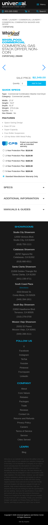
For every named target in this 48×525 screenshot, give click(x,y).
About (24, 389)
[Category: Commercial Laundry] (24, 96)
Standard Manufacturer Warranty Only (22, 176)
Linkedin (24, 376)
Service (24, 435)
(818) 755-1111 (24, 244)
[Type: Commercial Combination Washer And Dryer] (24, 94)
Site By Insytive (24, 522)
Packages (24, 401)
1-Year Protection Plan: (19, 150)
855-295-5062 (30, 479)
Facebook (24, 351)
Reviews (24, 410)
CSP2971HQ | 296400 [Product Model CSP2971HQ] (12, 56)
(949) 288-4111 (24, 334)
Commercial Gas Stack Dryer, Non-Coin (20, 49)
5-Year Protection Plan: (19, 171)
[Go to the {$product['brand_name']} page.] (11, 33)
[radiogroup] (24, 164)
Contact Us (24, 414)
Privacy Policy (24, 422)
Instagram (24, 355)
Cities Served (24, 439)
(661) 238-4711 (24, 279)
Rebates (24, 397)
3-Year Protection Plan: (19, 161)
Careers (24, 427)
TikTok (24, 359)
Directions (24, 288)
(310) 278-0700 (24, 317)
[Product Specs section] (24, 187)
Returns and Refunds (24, 418)
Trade (24, 406)
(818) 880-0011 (24, 261)
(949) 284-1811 (24, 299)
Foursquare (24, 372)
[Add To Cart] (36, 83)
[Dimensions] (24, 104)
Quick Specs (11, 90)
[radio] (18, 151)
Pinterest (24, 368)
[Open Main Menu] (41, 4)
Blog (24, 452)
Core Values (24, 393)
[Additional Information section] (24, 198)
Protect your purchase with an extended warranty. (29, 144)
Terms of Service (24, 431)
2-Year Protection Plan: (19, 156)
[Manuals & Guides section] (24, 209)
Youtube (24, 363)
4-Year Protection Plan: (19, 166)
